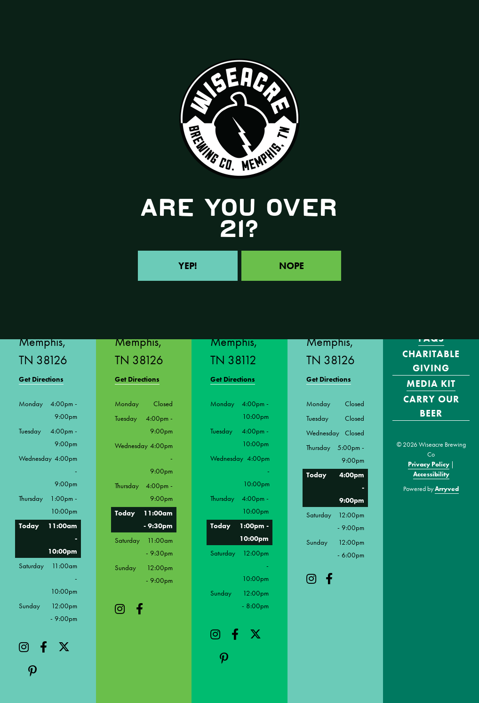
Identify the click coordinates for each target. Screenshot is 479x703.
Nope (291, 266)
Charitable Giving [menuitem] (431, 361)
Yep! (187, 266)
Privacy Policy (428, 464)
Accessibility (431, 474)
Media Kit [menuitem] (431, 383)
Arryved (447, 488)
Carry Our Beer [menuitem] (431, 406)
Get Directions (41, 379)
